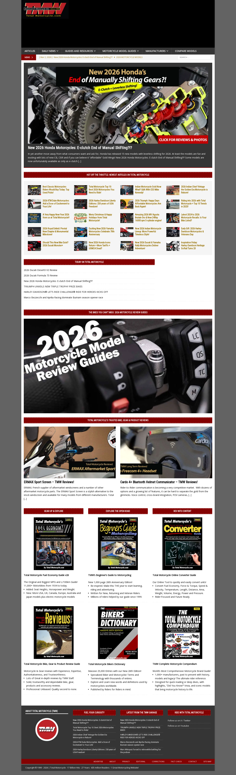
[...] (79, 161)
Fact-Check (176, 761)
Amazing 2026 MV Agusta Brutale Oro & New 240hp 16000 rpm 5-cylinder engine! (148, 217)
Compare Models (186, 51)
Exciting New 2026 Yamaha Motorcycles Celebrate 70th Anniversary (101, 231)
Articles (30, 51)
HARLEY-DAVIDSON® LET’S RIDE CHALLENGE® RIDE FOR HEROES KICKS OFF (66, 291)
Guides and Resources (79, 51)
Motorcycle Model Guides (119, 51)
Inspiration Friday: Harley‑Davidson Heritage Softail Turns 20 (193, 245)
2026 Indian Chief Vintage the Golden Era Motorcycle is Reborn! (194, 189)
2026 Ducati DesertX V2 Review (40, 270)
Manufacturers (156, 51)
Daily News (49, 51)
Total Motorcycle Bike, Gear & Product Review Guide (52, 663)
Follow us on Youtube (178, 725)
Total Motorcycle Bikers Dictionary (106, 664)
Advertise (98, 761)
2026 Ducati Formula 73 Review (41, 275)
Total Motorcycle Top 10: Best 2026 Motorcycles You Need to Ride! (101, 189)
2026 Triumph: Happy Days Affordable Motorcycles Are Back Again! (148, 203)
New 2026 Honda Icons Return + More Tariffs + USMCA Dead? (99, 245)
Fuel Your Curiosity (94, 712)
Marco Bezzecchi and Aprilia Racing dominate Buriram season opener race (63, 297)
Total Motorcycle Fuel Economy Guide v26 (46, 575)
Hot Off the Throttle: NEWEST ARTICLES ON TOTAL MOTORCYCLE (118, 175)
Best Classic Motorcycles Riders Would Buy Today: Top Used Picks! (56, 189)
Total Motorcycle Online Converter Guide (174, 575)
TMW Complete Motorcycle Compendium (175, 663)
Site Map (207, 761)
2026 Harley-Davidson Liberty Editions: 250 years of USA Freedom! (102, 203)
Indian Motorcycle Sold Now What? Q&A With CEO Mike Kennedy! (148, 189)
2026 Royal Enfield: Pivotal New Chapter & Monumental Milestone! (55, 231)
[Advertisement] (142, 25)
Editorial (140, 761)
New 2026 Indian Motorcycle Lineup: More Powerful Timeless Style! (148, 231)
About (112, 761)
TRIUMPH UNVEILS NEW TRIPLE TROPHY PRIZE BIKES (53, 286)
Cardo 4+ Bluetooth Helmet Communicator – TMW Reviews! (158, 482)
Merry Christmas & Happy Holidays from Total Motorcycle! (100, 217)
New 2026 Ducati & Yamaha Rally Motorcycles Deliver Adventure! (147, 245)
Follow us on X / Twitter (179, 720)
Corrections (158, 761)
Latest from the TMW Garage (142, 712)
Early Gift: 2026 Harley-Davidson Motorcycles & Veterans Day (192, 231)
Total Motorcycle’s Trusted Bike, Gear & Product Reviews (118, 420)
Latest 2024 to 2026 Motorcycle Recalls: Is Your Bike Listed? (193, 217)
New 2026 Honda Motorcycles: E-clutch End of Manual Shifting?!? (80, 147)
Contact (192, 761)
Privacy (126, 761)
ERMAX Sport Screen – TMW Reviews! (49, 482)
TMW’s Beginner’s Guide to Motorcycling (109, 575)
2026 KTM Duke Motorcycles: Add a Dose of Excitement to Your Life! (56, 203)
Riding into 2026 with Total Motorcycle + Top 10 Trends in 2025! (194, 203)
